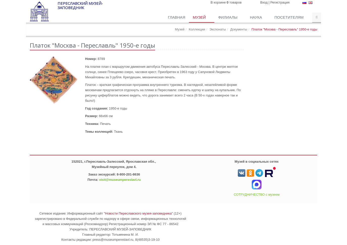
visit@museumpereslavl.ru (120, 180)
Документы (238, 29)
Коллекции (197, 29)
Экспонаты (217, 29)
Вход (264, 2)
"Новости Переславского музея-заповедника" (138, 213)
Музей (200, 17)
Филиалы (228, 17)
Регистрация (280, 2)
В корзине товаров (226, 2)
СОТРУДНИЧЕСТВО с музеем (257, 194)
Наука (256, 17)
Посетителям (289, 17)
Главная (176, 17)
